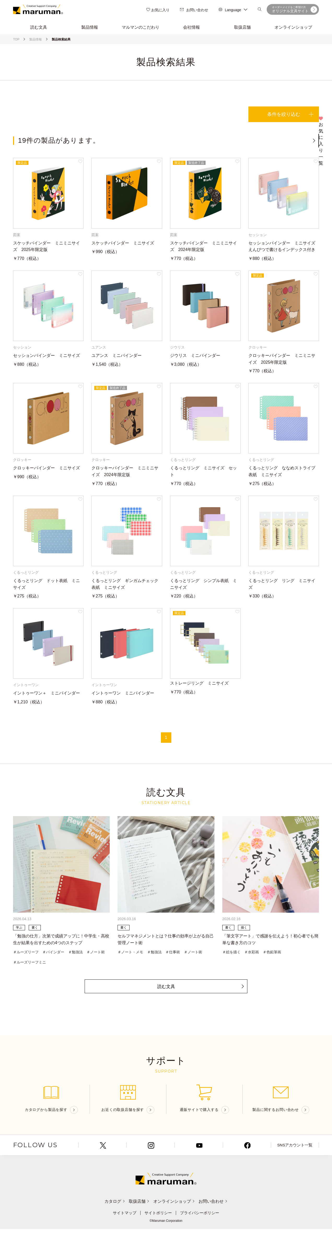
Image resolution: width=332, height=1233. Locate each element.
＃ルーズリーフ (26, 954)
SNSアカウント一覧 (295, 1149)
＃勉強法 (75, 954)
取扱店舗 (136, 1205)
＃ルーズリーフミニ (29, 965)
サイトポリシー (157, 1217)
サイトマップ (122, 1217)
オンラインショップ (176, 1205)
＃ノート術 (95, 954)
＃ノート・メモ (130, 954)
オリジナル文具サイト (294, 10)
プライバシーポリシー (201, 1217)
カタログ (107, 1205)
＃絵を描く (231, 954)
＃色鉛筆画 (272, 954)
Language (233, 10)
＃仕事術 (172, 954)
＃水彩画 (251, 954)
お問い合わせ (194, 10)
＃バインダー (53, 954)
